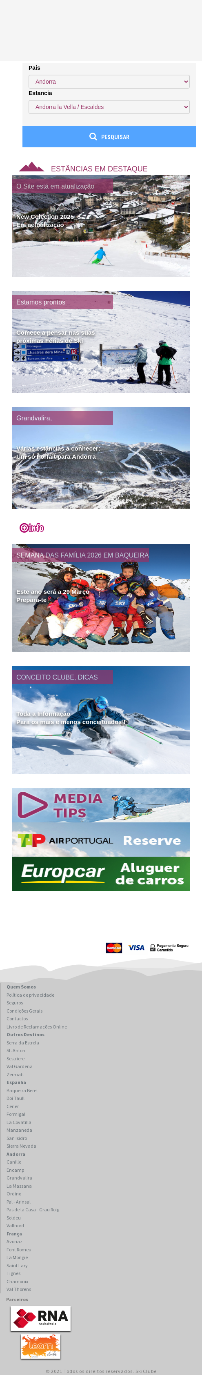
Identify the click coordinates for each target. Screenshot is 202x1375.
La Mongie (17, 1257)
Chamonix (17, 1281)
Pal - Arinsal (19, 1202)
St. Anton (16, 1050)
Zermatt (15, 1074)
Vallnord (15, 1225)
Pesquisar (109, 136)
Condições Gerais (24, 1011)
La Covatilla (19, 1122)
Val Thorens (19, 1289)
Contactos (17, 1018)
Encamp (15, 1170)
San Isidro (17, 1138)
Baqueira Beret (22, 1090)
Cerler (13, 1106)
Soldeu (14, 1218)
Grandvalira (19, 1178)
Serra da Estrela (23, 1043)
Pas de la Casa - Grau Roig (33, 1209)
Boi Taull (15, 1098)
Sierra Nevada (21, 1146)
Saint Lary (17, 1265)
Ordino (14, 1194)
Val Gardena (20, 1066)
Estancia (40, 93)
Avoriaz (14, 1241)
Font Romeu (19, 1249)
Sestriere (15, 1058)
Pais (34, 67)
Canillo (14, 1162)
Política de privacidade (30, 995)
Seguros (15, 1003)
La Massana (19, 1186)
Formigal (16, 1114)
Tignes (13, 1273)
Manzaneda (19, 1130)
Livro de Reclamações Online (37, 1027)
